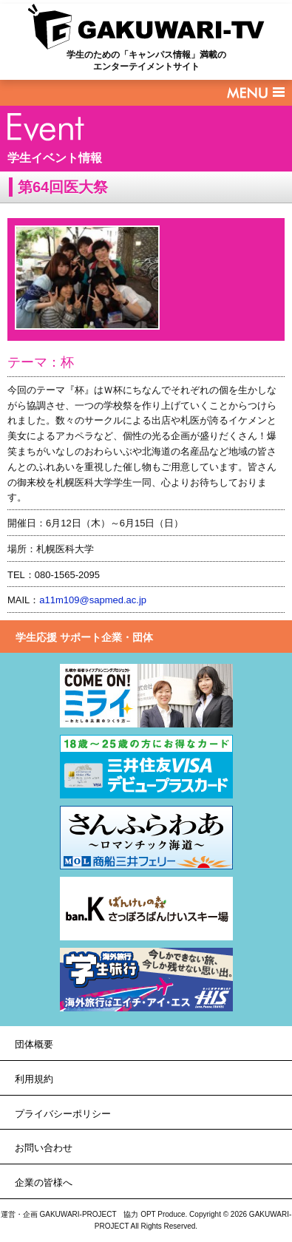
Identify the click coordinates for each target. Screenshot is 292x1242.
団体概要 (34, 1044)
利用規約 (34, 1079)
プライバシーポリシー (63, 1113)
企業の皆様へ (43, 1182)
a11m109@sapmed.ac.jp (92, 599)
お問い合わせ (43, 1147)
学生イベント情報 (54, 158)
